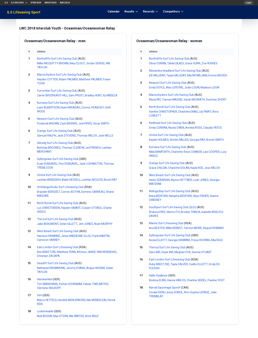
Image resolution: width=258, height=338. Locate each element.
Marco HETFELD (47, 300)
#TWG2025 (36, 3)
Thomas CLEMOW (73, 147)
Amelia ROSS (193, 127)
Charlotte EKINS (188, 111)
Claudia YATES (212, 127)
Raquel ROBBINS (213, 228)
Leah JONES (201, 179)
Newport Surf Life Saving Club (55, 118)
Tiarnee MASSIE (172, 99)
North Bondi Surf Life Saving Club (57, 203)
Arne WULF (92, 316)
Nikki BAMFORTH (159, 151)
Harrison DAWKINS (48, 235)
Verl (39, 295)
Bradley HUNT (93, 95)
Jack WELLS (105, 135)
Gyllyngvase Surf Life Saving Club (58, 158)
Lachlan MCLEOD (92, 179)
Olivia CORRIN (157, 63)
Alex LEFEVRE (174, 87)
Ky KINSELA (110, 95)
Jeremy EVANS (75, 268)
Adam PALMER (68, 79)
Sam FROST (76, 95)
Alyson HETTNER (181, 179)
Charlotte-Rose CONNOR (186, 151)
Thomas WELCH (87, 135)
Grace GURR (192, 63)
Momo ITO (173, 212)
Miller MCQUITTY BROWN (52, 63)
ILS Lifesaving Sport (23, 12)
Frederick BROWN (48, 123)
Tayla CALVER (179, 264)
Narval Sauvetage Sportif (164, 287)
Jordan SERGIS (95, 63)
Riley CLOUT (77, 63)
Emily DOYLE (157, 87)
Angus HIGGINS (95, 268)
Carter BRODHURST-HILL (52, 95)
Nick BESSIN (44, 316)
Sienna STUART (202, 252)
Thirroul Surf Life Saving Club (55, 219)
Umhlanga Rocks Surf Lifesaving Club (60, 187)
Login (248, 3)
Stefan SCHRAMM (70, 284)
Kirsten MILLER (179, 139)
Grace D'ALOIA (158, 167)
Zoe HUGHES (209, 63)
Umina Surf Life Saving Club (54, 175)
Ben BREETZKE (46, 252)
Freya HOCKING (200, 240)
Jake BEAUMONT (48, 223)
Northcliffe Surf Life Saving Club (57, 58)
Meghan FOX (183, 252)
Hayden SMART (71, 207)
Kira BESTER (157, 228)
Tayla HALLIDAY (176, 75)
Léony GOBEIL (174, 292)
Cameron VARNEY (48, 239)
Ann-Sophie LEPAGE (196, 292)
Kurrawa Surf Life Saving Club (55, 102)
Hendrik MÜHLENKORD (71, 300)
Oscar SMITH (101, 123)
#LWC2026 (65, 3)
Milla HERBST (174, 228)
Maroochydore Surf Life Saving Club (59, 74)
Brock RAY (110, 179)
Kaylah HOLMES (159, 139)
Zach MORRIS (68, 123)
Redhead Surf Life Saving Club (168, 122)
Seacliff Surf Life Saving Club (55, 263)
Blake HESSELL (71, 179)
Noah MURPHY (103, 223)
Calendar (114, 11)
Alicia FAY (155, 99)
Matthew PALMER (90, 79)
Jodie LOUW (191, 87)
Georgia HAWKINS (179, 240)
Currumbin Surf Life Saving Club (57, 90)
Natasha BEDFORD (180, 195)
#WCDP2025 (51, 3)
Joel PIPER (85, 123)
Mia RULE (217, 240)
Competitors (173, 11)
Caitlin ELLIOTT (198, 264)
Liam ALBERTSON (48, 107)
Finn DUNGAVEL (68, 163)
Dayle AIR (167, 252)
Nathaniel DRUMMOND (51, 268)
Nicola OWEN (176, 127)
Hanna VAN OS (176, 280)
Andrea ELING (157, 280)
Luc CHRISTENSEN (48, 207)
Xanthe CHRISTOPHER (163, 111)
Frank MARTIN (100, 235)
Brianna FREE (157, 212)
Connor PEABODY (93, 107)
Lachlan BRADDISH (49, 179)
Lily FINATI (205, 111)
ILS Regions (19, 2)
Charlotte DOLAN (178, 167)
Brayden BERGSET (48, 191)
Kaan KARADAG (70, 107)
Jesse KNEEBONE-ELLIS (76, 235)
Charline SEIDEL (196, 280)
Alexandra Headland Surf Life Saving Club (175, 70)
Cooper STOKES (92, 207)
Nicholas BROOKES (49, 147)
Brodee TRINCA (190, 212)
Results (131, 11)
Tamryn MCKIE (193, 228)
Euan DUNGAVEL (47, 163)
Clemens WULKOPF (49, 288)
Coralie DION (156, 292)
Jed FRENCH (93, 147)
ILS (6, 3)
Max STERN (60, 316)
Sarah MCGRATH (194, 99)
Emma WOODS (217, 75)
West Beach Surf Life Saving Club (58, 231)
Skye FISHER (201, 195)
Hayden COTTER (47, 79)
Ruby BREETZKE (159, 264)
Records (150, 11)
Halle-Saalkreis (158, 275)
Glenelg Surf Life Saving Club (55, 142)
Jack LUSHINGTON (90, 163)
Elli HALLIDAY (157, 75)
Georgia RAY (197, 139)
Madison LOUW (209, 87)
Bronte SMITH (215, 139)
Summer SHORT (216, 99)
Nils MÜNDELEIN (96, 300)
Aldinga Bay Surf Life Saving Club (170, 191)
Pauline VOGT (216, 280)
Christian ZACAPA (48, 255)
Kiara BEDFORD (158, 195)
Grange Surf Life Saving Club (55, 130)
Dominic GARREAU (93, 191)
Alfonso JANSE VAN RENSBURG (97, 252)
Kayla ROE (197, 167)
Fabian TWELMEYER (95, 284)
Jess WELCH (212, 167)
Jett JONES (86, 223)
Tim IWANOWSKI (47, 284)
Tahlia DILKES (175, 63)
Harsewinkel (44, 279)
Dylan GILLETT (68, 223)
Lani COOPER (211, 151)
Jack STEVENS (66, 135)
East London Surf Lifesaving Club (58, 247)
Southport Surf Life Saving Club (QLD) (172, 207)
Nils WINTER (76, 316)
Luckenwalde (45, 311)
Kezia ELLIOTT (158, 240)
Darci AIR (154, 252)
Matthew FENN (66, 252)
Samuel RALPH (46, 135)
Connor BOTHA (70, 191)
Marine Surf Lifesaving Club (166, 223)
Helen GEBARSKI (159, 179)
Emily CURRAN (158, 127)
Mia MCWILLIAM (197, 75)
